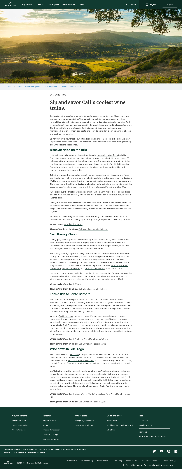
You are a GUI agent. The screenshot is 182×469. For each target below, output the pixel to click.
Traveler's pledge (50, 434)
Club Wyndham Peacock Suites (92, 344)
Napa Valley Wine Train (107, 155)
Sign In (170, 5)
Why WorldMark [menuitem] (27, 4)
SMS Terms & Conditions (151, 461)
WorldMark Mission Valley (76, 394)
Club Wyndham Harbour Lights (93, 401)
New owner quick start (84, 425)
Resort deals (112, 420)
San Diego (74, 354)
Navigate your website (84, 420)
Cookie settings (170, 461)
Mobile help (117, 461)
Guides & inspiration (51, 430)
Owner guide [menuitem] (53, 4)
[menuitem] (10, 4)
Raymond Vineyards (71, 268)
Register (151, 4)
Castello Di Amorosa (72, 187)
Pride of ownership (19, 420)
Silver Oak (121, 187)
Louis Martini (106, 187)
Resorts (19, 86)
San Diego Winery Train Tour (81, 360)
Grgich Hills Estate (91, 187)
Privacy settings (87, 461)
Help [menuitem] (82, 4)
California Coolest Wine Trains (72, 86)
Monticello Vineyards (94, 268)
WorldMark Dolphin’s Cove (96, 339)
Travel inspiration (50, 86)
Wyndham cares (145, 425)
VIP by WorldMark (19, 430)
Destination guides (32, 86)
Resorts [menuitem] (41, 4)
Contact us (143, 420)
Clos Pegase (55, 268)
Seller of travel (103, 461)
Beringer (115, 265)
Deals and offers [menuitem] (69, 4)
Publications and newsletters (152, 436)
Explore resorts (49, 420)
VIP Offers (111, 430)
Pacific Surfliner (66, 316)
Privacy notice (71, 461)
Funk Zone (67, 325)
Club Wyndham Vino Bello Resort (93, 229)
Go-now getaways (51, 439)
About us (143, 432)
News (45, 425)
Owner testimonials (20, 425)
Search (131, 4)
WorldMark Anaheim (73, 339)
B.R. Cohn (123, 265)
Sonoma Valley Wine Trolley (110, 239)
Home (10, 86)
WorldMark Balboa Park (99, 394)
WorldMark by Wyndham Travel (120, 425)
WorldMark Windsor (73, 224)
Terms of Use (131, 461)
